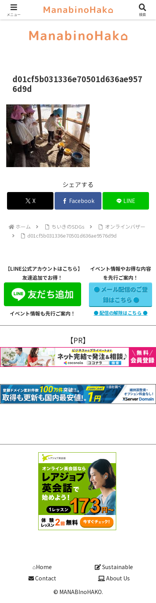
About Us (114, 578)
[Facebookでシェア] (78, 201)
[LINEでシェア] (126, 201)
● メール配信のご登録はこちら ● (120, 294)
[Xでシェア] (30, 201)
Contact (42, 578)
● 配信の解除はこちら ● (120, 312)
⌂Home (41, 567)
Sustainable (114, 567)
